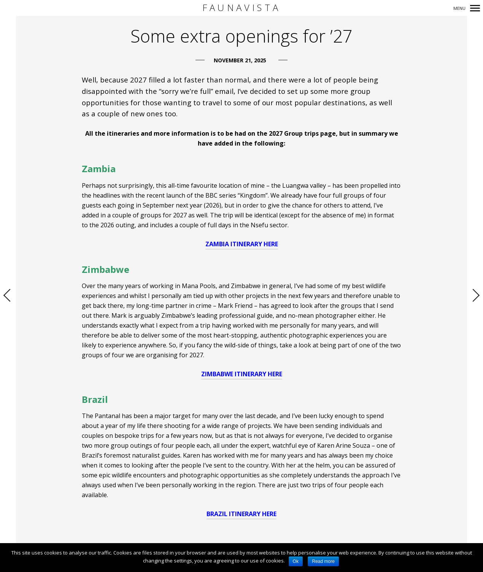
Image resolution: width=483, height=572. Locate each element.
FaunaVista (241, 8)
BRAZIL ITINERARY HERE (241, 514)
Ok (296, 561)
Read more (323, 561)
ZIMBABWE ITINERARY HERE (241, 374)
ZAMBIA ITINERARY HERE (241, 244)
